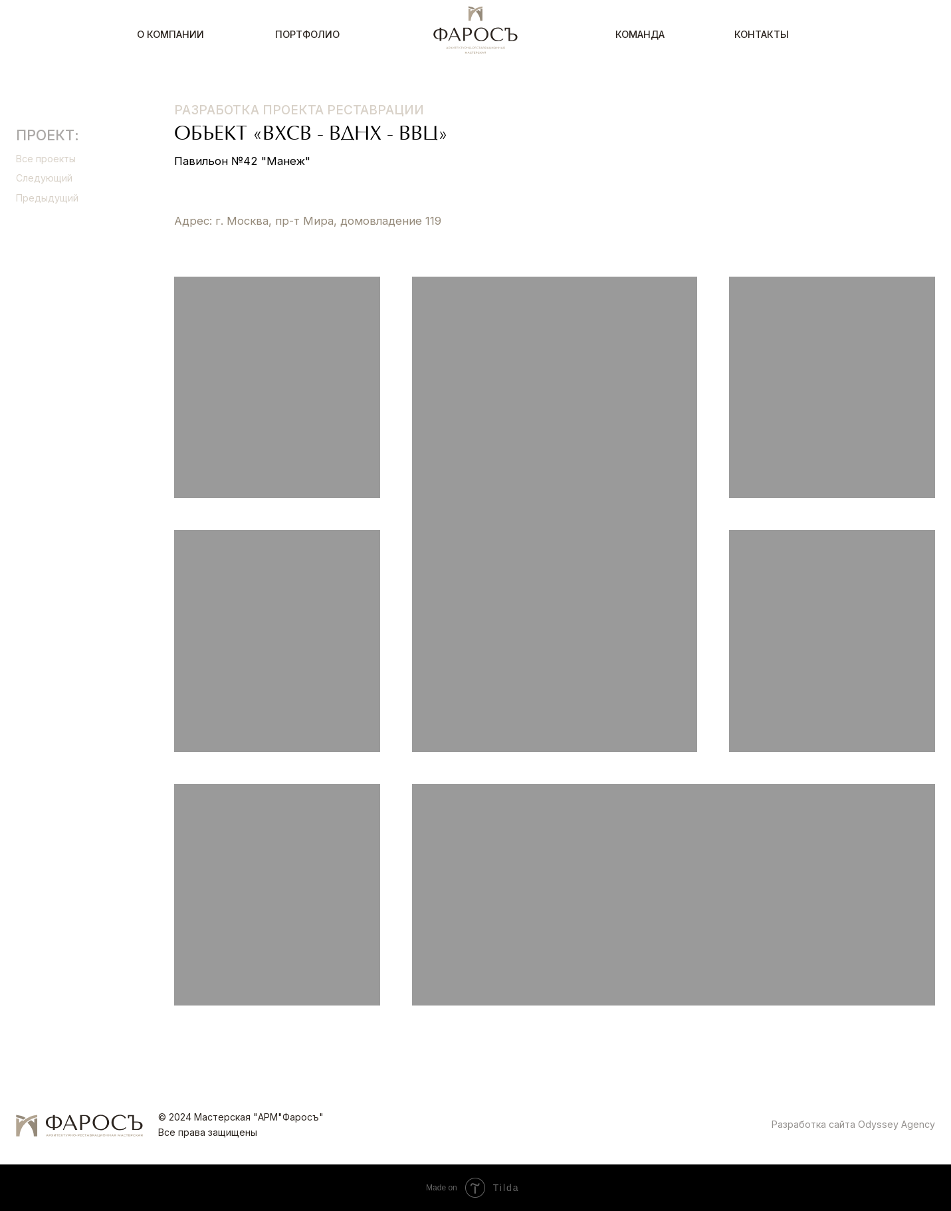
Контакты (761, 34)
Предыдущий (47, 197)
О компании (170, 34)
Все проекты (46, 158)
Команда (640, 34)
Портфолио (307, 34)
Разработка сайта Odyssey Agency (853, 1124)
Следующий (44, 178)
